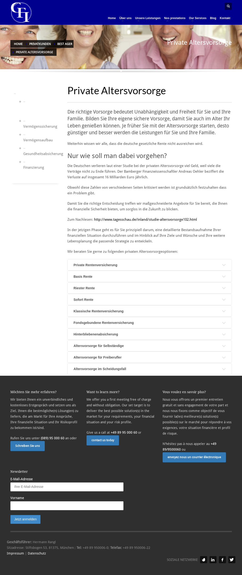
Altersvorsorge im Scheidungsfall (100, 369)
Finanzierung (29, 167)
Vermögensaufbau (29, 140)
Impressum (15, 553)
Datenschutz (37, 553)
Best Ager (26, 93)
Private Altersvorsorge (29, 110)
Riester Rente (84, 288)
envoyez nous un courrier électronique (194, 457)
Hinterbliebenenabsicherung (96, 334)
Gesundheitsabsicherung (29, 154)
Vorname (17, 498)
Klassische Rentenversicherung (98, 311)
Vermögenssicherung (29, 126)
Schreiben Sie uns (27, 446)
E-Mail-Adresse (21, 479)
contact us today (102, 440)
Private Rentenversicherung (95, 265)
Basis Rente (83, 276)
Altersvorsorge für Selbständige (99, 346)
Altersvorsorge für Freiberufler (98, 357)
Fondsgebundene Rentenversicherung (104, 323)
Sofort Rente (83, 300)
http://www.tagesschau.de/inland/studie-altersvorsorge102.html (145, 219)
